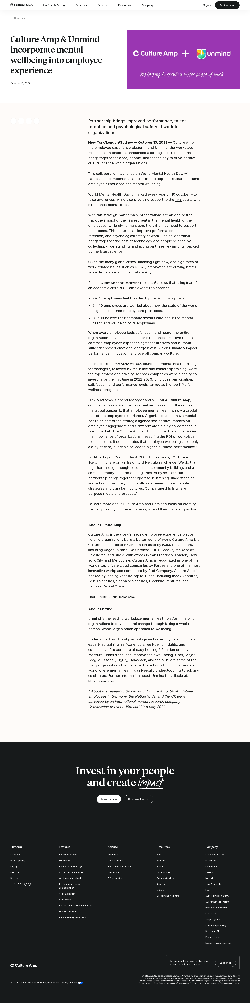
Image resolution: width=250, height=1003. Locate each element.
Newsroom (20, 18)
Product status (212, 937)
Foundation (211, 866)
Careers (209, 872)
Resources (127, 5)
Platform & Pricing (56, 5)
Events (160, 866)
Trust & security (213, 884)
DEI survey (64, 860)
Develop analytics (68, 911)
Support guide (212, 919)
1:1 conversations (68, 893)
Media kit (210, 878)
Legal (208, 890)
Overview (15, 854)
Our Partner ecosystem (217, 901)
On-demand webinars (168, 896)
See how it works (138, 799)
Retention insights (68, 854)
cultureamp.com (126, 597)
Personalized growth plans (72, 917)
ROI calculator (115, 878)
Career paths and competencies (75, 905)
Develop (14, 878)
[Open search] (198, 5)
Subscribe (225, 962)
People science (116, 860)
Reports (161, 884)
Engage (14, 866)
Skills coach (65, 899)
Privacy (51, 982)
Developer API (212, 931)
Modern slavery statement (218, 943)
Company (150, 5)
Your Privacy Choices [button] (66, 982)
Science (105, 5)
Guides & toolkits (165, 878)
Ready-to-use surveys (70, 866)
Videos (160, 890)
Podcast (161, 860)
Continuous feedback (70, 878)
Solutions (83, 5)
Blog (159, 854)
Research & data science (120, 866)
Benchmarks (114, 872)
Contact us (210, 913)
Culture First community (217, 896)
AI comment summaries (71, 872)
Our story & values (214, 854)
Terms (43, 982)
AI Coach (16, 883)
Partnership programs (216, 907)
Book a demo (227, 5)
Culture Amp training (215, 925)
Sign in (207, 5)
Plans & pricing (17, 860)
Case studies (163, 872)
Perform (14, 872)
